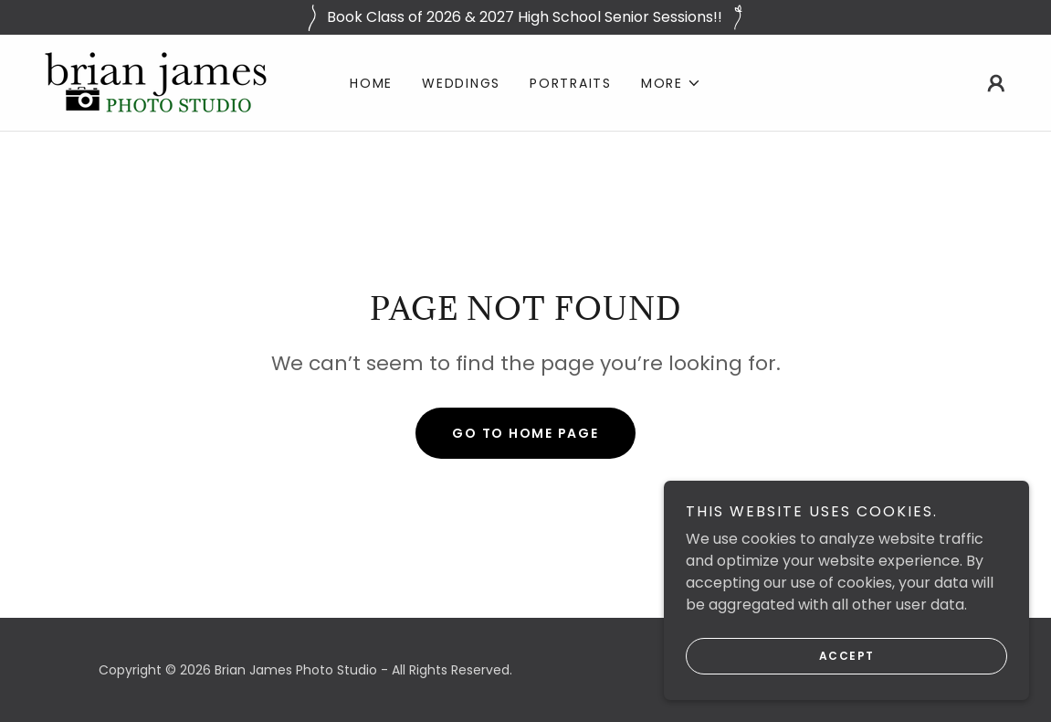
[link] (156, 81)
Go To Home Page (525, 433)
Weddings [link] (461, 83)
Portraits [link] (571, 83)
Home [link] (371, 83)
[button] (671, 83)
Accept (847, 681)
